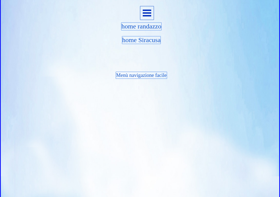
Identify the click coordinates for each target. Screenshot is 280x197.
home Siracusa (141, 40)
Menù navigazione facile (141, 75)
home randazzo (141, 26)
